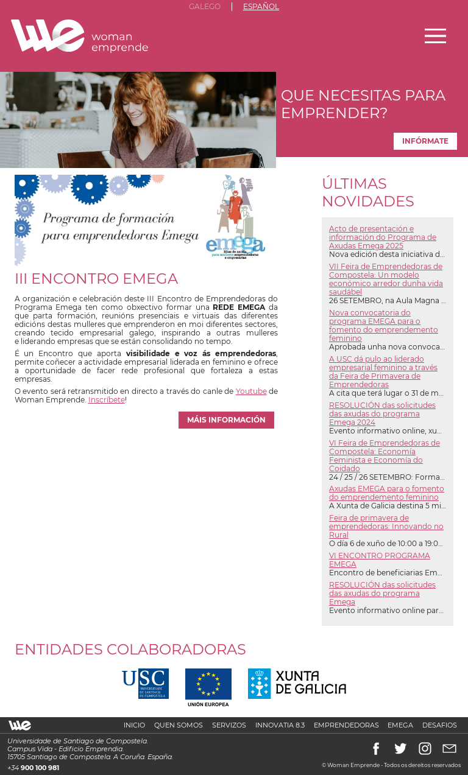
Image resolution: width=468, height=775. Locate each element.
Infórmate (425, 141)
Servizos (229, 725)
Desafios (439, 725)
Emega (400, 725)
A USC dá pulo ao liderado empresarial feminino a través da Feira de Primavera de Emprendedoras (383, 372)
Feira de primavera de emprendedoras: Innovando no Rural (386, 526)
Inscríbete (106, 400)
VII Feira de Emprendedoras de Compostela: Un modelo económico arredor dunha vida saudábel (386, 279)
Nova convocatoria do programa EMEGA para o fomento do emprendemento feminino (383, 326)
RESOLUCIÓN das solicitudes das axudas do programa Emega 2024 (382, 414)
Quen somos (178, 725)
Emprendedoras (346, 725)
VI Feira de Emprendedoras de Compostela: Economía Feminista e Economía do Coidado (384, 456)
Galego (205, 6)
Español (261, 6)
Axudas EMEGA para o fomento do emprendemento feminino (386, 493)
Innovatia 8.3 (280, 725)
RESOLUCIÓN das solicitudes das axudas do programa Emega (382, 593)
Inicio (134, 725)
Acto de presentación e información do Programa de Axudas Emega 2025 (382, 237)
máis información (226, 420)
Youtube (251, 391)
